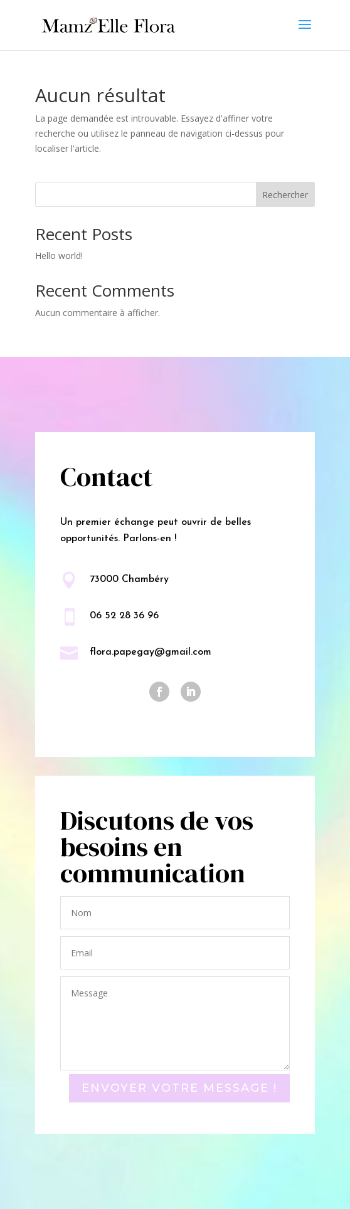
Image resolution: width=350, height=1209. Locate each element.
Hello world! (59, 255)
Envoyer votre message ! (179, 1088)
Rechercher (285, 195)
